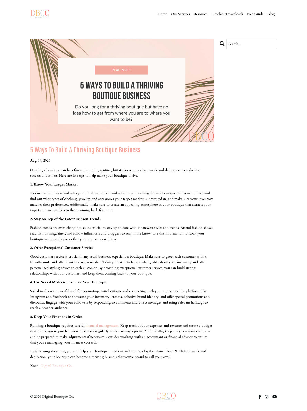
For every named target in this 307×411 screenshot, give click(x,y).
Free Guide (255, 14)
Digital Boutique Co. (56, 365)
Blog (271, 14)
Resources (201, 14)
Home (162, 14)
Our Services (180, 14)
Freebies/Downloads (227, 14)
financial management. (102, 325)
